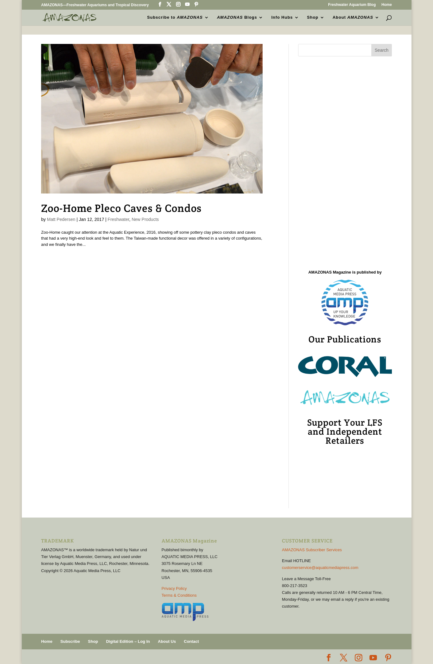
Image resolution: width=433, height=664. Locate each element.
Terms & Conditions (179, 595)
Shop (313, 17)
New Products (145, 219)
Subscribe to (174, 17)
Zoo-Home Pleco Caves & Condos (121, 208)
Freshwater (118, 219)
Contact (191, 641)
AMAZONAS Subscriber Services (312, 549)
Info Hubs (282, 17)
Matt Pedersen (61, 219)
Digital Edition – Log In (128, 641)
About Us (167, 641)
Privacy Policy (174, 588)
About (353, 17)
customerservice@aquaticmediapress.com (320, 567)
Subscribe (70, 641)
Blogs (237, 17)
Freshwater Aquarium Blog (352, 5)
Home (387, 5)
